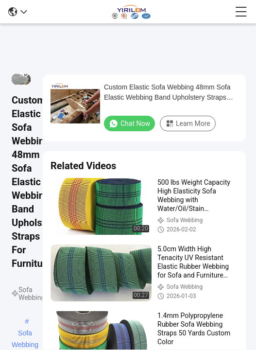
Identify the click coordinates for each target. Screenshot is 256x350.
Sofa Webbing (25, 334)
